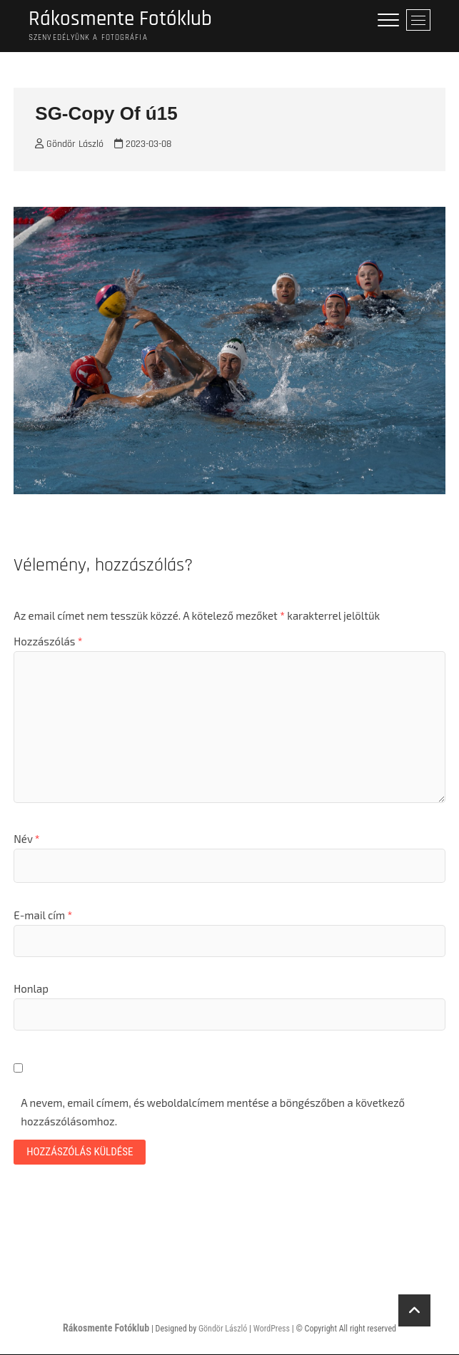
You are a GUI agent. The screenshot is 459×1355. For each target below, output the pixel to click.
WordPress (271, 1329)
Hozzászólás (48, 642)
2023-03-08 (142, 145)
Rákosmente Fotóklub (122, 19)
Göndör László (69, 145)
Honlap (31, 989)
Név (26, 840)
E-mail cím (43, 915)
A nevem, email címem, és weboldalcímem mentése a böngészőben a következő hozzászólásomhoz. (213, 1113)
